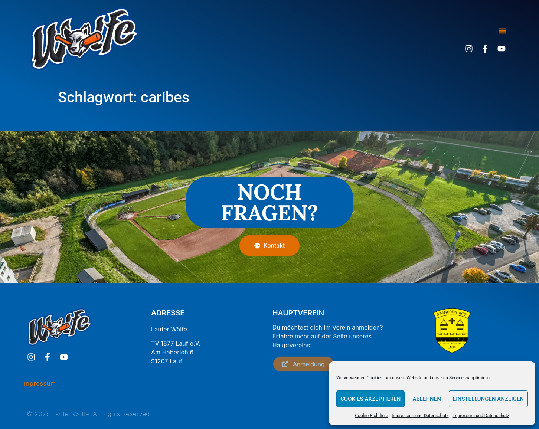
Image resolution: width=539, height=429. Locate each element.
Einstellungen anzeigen (488, 399)
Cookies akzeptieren (370, 399)
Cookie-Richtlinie (371, 415)
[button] (502, 31)
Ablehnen (426, 399)
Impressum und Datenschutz (420, 415)
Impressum (39, 383)
